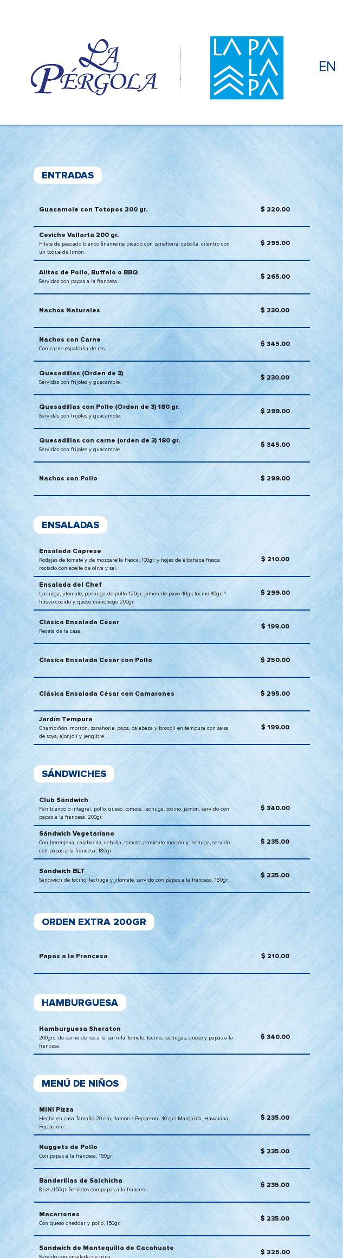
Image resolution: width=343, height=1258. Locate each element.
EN (327, 67)
